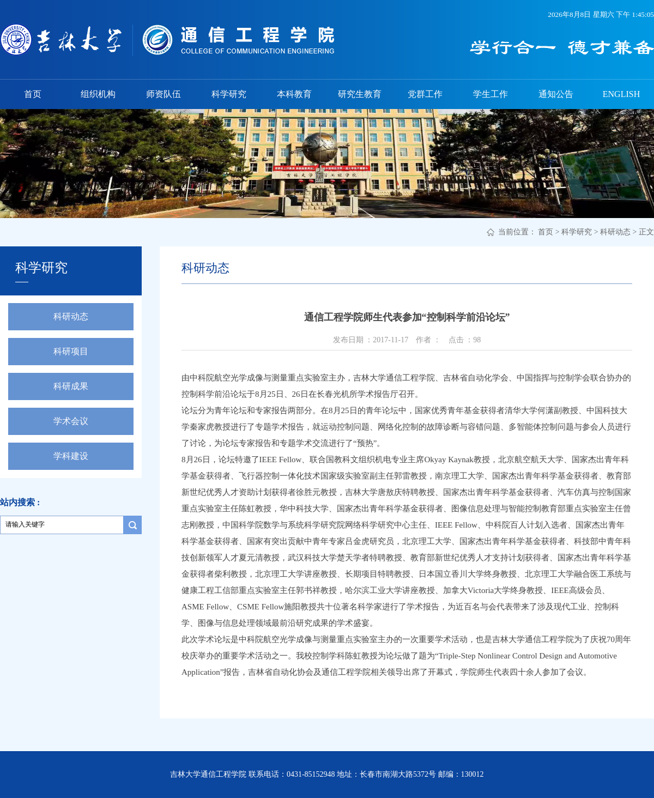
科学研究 (228, 94)
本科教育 (294, 94)
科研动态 (615, 232)
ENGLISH (621, 94)
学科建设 (70, 456)
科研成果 (70, 386)
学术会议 (70, 421)
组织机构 (98, 94)
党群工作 (425, 94)
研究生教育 (360, 94)
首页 (32, 94)
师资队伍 (163, 94)
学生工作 (490, 94)
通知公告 (555, 94)
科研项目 (70, 351)
